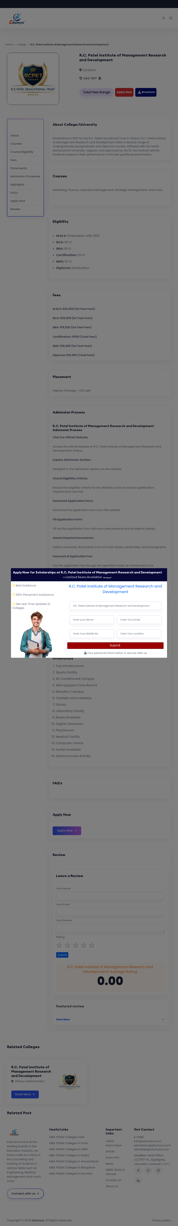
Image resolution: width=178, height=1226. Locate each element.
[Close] (164, 574)
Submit (115, 645)
